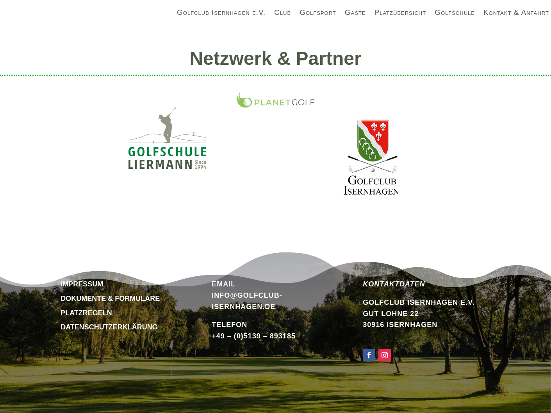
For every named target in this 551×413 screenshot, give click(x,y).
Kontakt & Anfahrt (516, 13)
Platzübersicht (400, 13)
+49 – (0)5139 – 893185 (254, 336)
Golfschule (455, 13)
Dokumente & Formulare (110, 298)
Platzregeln (86, 313)
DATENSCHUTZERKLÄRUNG (109, 327)
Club (282, 13)
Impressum (82, 284)
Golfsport (318, 13)
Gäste (355, 13)
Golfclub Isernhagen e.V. (221, 13)
